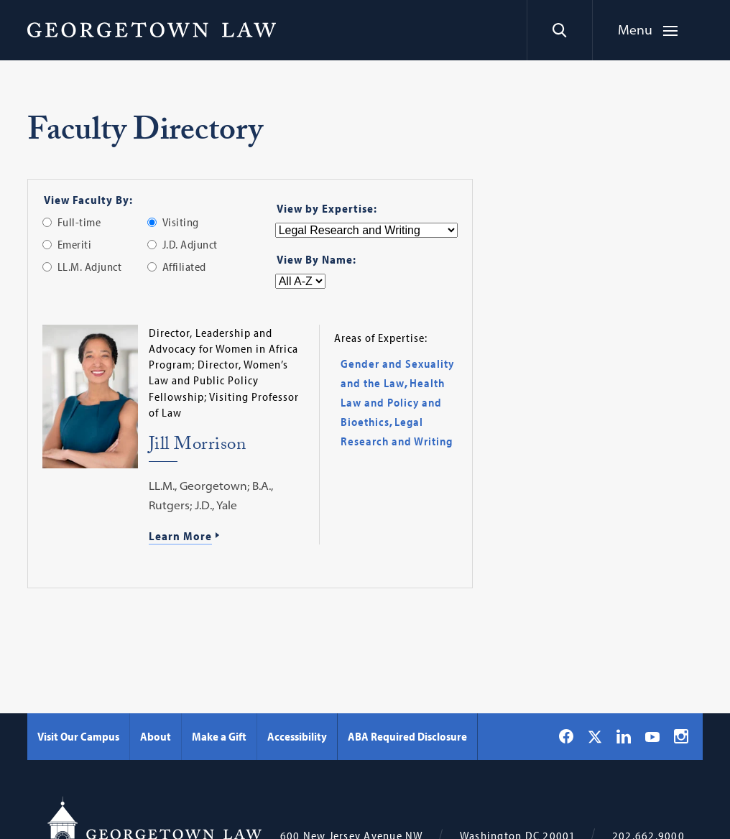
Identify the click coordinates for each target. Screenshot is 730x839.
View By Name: (316, 259)
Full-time (79, 222)
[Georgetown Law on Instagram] (681, 736)
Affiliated (184, 266)
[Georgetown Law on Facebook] (566, 736)
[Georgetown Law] (151, 29)
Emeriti (74, 244)
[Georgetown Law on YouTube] (652, 736)
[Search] (559, 30)
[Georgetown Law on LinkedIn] (623, 736)
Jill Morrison (197, 446)
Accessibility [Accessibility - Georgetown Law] (297, 736)
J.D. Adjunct (190, 244)
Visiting (180, 222)
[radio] (47, 222)
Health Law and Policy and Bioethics (393, 402)
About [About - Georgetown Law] (155, 736)
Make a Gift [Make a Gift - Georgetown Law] (219, 736)
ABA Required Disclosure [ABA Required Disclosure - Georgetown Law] (407, 736)
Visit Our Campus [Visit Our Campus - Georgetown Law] (78, 736)
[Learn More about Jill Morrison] (228, 537)
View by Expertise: (327, 208)
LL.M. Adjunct (89, 266)
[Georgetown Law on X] (595, 736)
